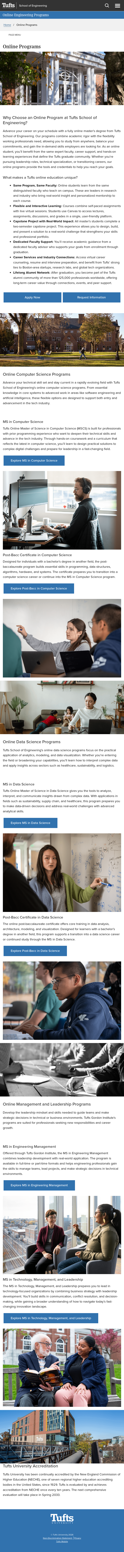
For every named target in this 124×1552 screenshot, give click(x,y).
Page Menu (15, 35)
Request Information (91, 297)
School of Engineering (33, 5)
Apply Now (32, 297)
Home (7, 25)
